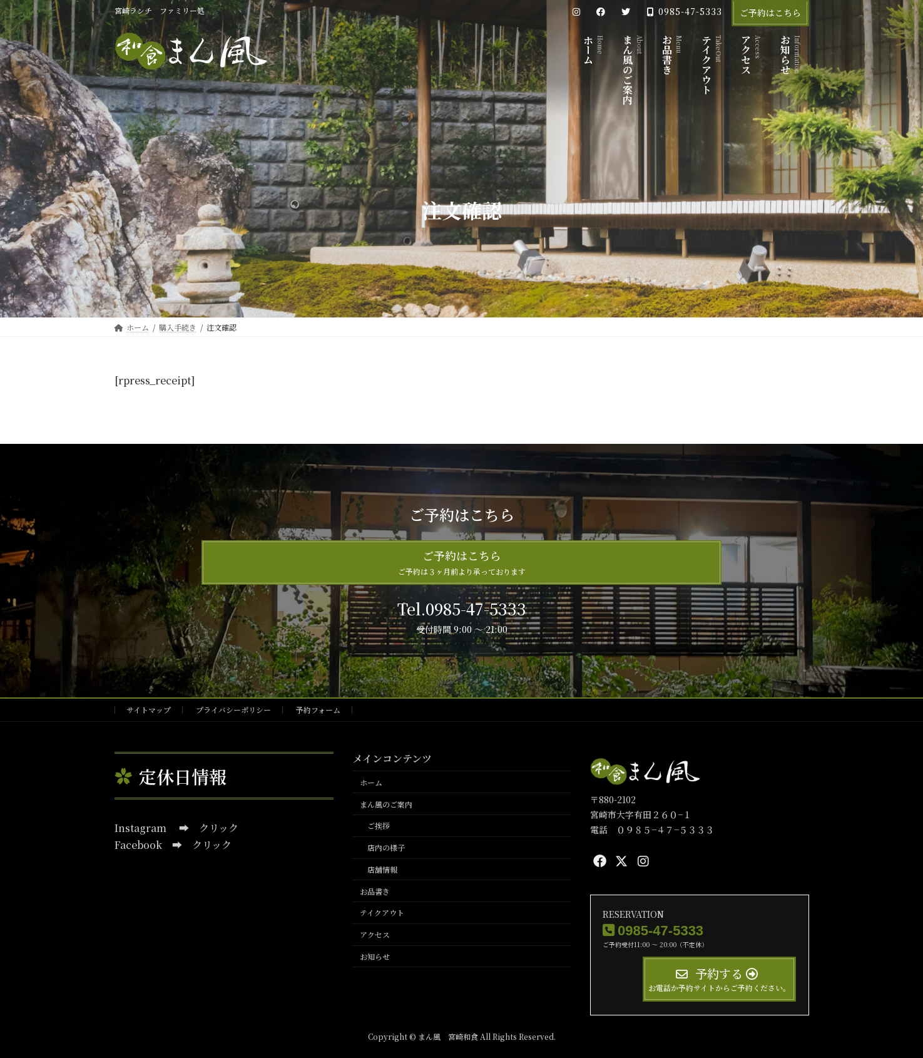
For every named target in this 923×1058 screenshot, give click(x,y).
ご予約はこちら (770, 12)
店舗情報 (382, 869)
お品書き (375, 890)
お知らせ (375, 956)
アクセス (375, 934)
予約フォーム (318, 709)
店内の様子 (386, 847)
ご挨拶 (378, 825)
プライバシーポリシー (233, 709)
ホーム (371, 782)
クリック (218, 828)
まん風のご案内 (386, 803)
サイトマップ (148, 709)
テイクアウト (382, 912)
